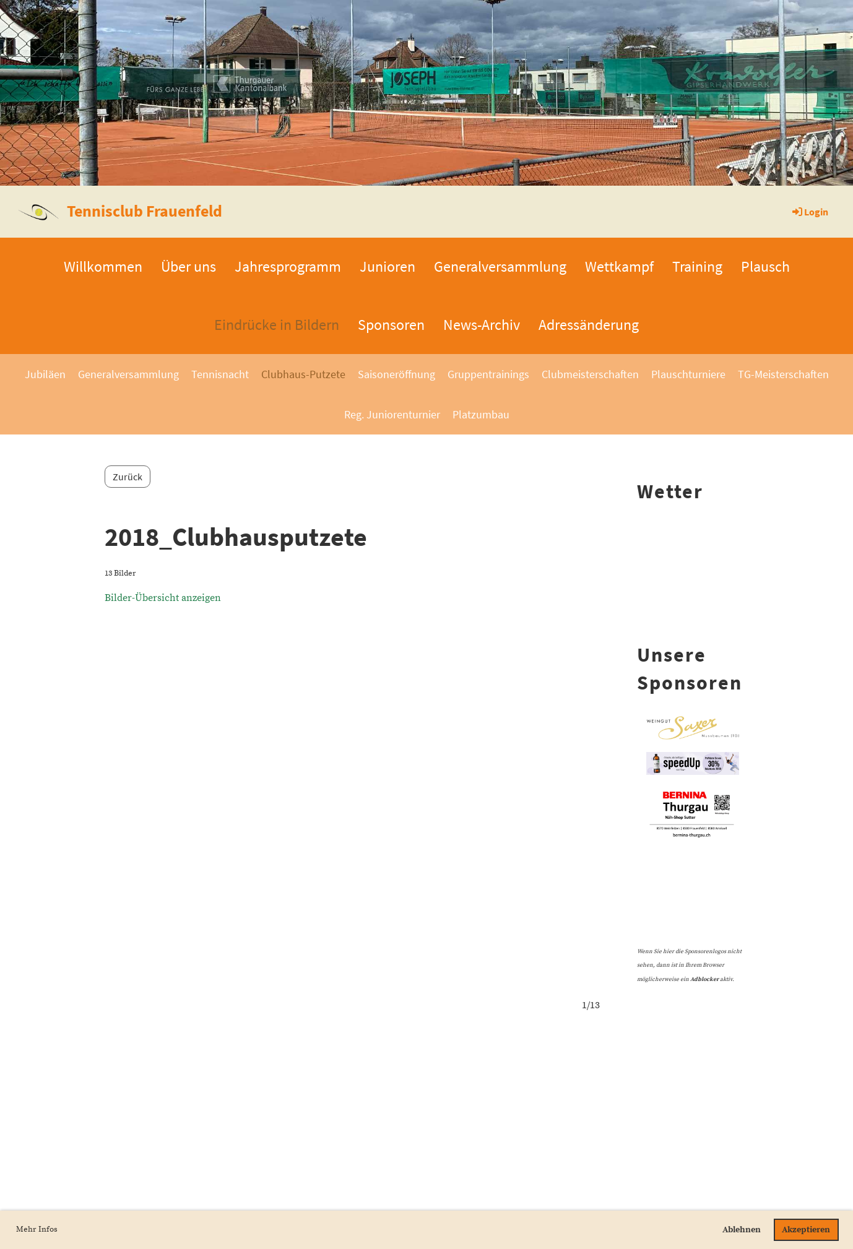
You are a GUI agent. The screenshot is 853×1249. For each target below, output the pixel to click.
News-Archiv (481, 324)
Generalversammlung (500, 266)
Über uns (188, 266)
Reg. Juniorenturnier (392, 414)
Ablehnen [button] (741, 1229)
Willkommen (103, 266)
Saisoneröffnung (396, 374)
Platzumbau (480, 414)
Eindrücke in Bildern (276, 324)
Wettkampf (619, 266)
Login (809, 211)
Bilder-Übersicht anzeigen (163, 598)
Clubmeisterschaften (590, 374)
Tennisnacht (220, 374)
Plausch (765, 266)
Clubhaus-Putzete (303, 374)
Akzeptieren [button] (806, 1229)
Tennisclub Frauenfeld (144, 211)
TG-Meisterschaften (783, 374)
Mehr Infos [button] (37, 1229)
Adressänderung (589, 324)
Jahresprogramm (288, 266)
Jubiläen (45, 374)
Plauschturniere (688, 374)
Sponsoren (391, 324)
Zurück (127, 476)
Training (697, 266)
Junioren (387, 266)
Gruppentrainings (488, 374)
